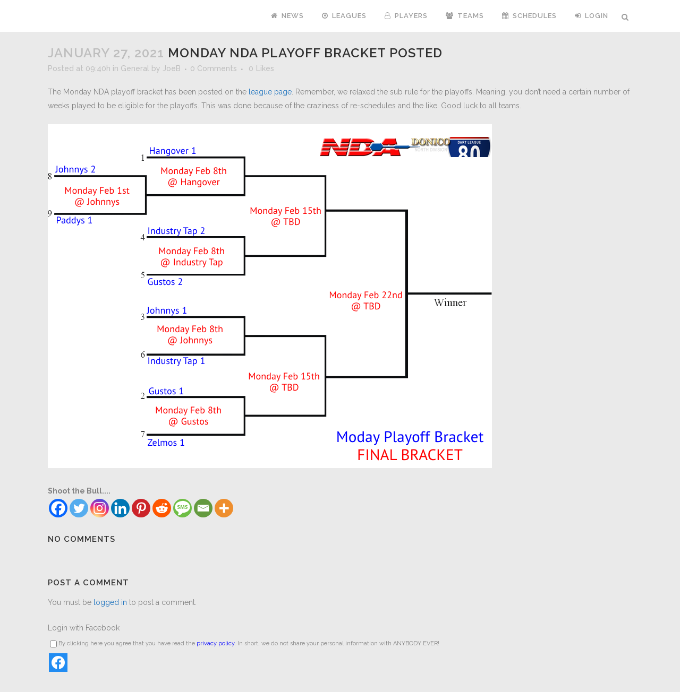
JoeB (172, 68)
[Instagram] (99, 508)
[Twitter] (79, 508)
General (135, 68)
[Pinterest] (141, 508)
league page (270, 92)
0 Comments (213, 68)
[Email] (203, 508)
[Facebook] (58, 508)
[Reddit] (161, 508)
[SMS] (182, 508)
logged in (110, 602)
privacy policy (215, 643)
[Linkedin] (120, 508)
